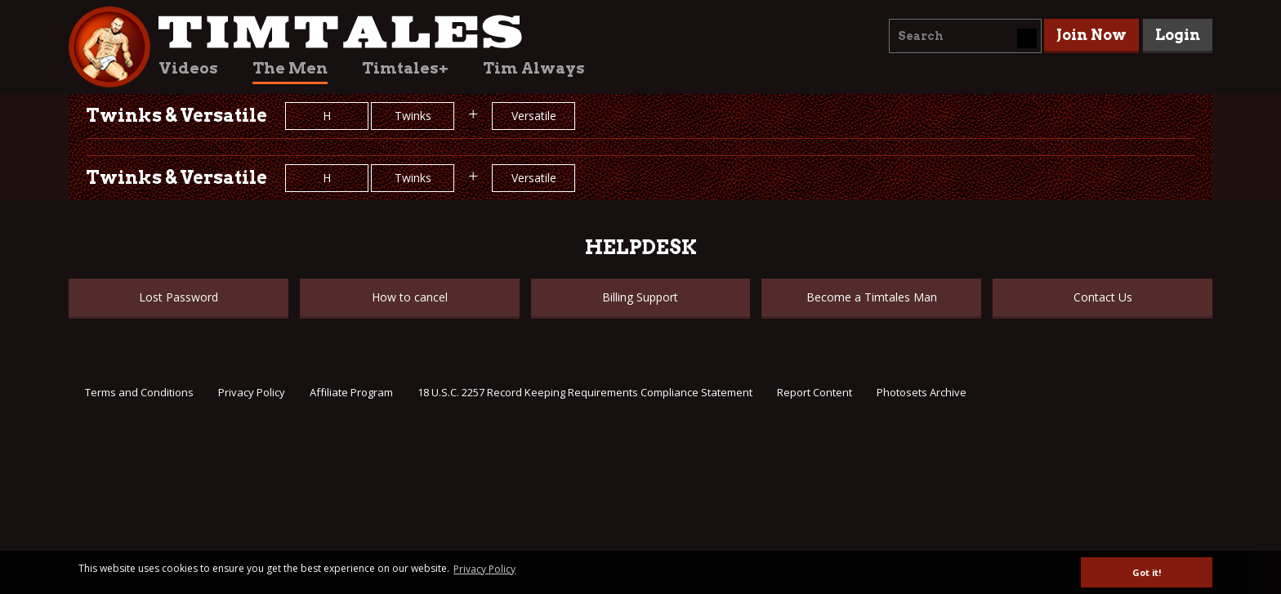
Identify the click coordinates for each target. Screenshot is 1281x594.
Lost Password (178, 297)
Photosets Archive (921, 392)
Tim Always (534, 68)
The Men (290, 68)
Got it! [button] (1146, 572)
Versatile (533, 115)
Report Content (814, 392)
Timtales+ (405, 68)
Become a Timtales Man (871, 297)
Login (1177, 34)
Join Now (1091, 34)
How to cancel (410, 297)
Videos (188, 68)
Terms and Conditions (139, 392)
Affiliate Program (351, 392)
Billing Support (640, 297)
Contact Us (1102, 297)
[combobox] (965, 36)
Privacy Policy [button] (484, 569)
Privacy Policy (251, 392)
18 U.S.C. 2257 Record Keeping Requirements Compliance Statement (584, 392)
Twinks (413, 115)
